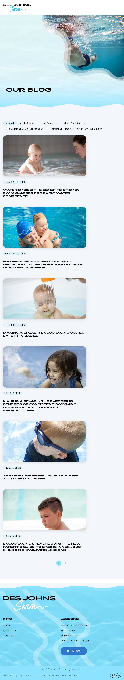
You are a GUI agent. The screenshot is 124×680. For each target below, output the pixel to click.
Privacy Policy (10, 675)
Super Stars (69, 635)
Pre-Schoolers (50, 123)
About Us (9, 630)
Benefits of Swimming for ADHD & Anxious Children (76, 129)
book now (74, 651)
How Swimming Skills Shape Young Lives (25, 129)
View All (10, 123)
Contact (9, 635)
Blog (6, 625)
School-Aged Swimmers (75, 123)
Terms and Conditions (30, 675)
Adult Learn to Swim (76, 640)
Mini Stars (68, 630)
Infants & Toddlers (28, 123)
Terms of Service (51, 675)
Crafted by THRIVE (70, 675)
